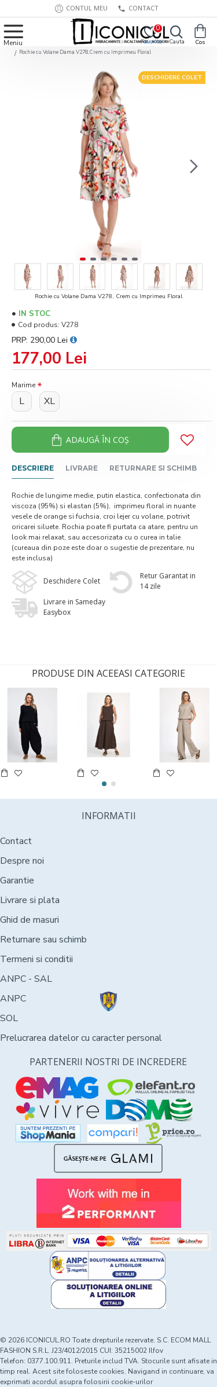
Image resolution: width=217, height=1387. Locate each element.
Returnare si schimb (153, 468)
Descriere (33, 468)
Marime (23, 385)
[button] (193, 166)
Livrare (81, 468)
